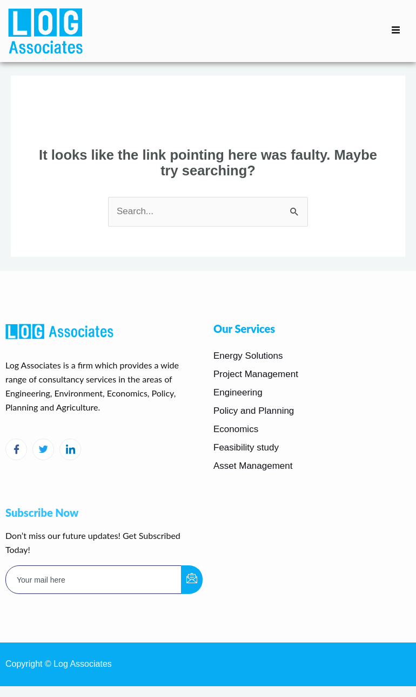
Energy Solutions (248, 356)
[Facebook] (16, 449)
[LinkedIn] (70, 449)
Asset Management (252, 466)
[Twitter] (43, 449)
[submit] (192, 579)
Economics (235, 429)
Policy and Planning (253, 411)
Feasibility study (246, 447)
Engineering (238, 392)
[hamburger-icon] (396, 30)
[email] (93, 579)
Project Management (255, 374)
